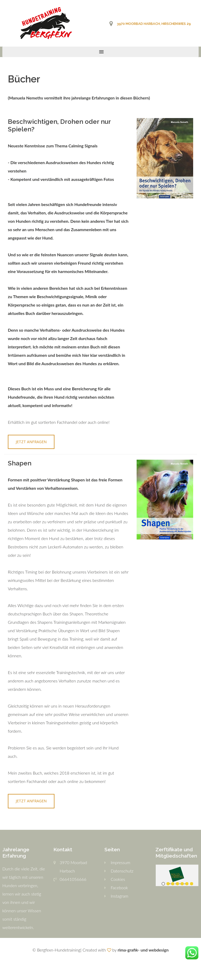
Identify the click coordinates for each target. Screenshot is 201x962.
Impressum (120, 862)
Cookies (118, 879)
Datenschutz (122, 870)
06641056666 (73, 879)
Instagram (119, 895)
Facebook (119, 887)
